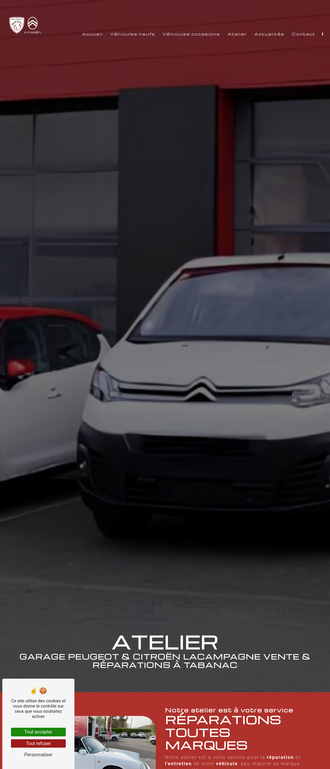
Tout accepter (38, 732)
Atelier (232, 87)
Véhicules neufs (127, 87)
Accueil (87, 87)
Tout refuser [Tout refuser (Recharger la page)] (38, 743)
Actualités (265, 87)
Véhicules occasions (186, 87)
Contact (299, 87)
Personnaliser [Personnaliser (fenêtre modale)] (38, 754)
